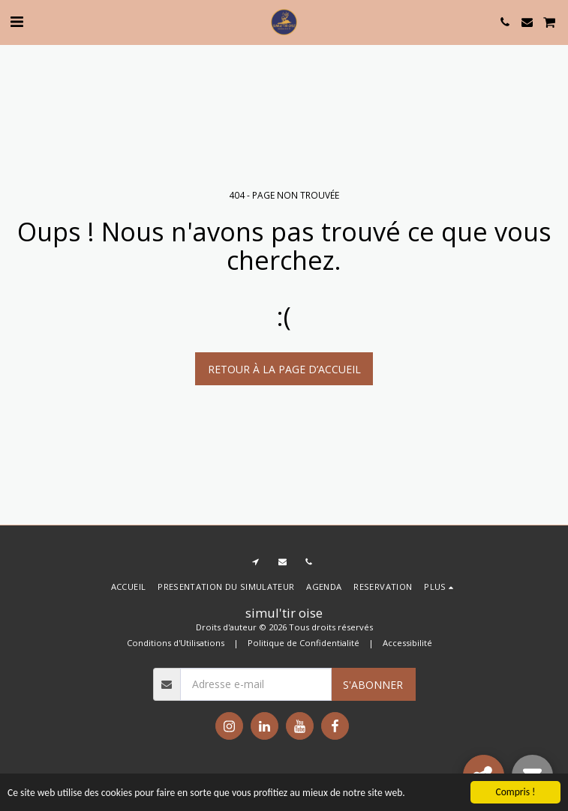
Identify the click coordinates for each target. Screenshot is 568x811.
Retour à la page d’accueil (284, 369)
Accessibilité (407, 642)
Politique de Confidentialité (303, 642)
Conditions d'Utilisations (175, 642)
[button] (16, 21)
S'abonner (373, 685)
